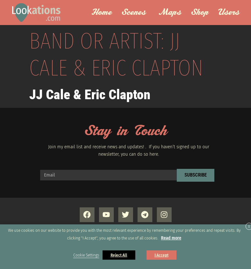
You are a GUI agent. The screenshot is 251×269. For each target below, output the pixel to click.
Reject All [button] (119, 255)
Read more (171, 238)
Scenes (135, 12)
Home (101, 12)
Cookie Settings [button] (86, 255)
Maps (170, 12)
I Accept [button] (161, 255)
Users (230, 12)
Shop (200, 12)
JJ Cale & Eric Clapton (89, 94)
